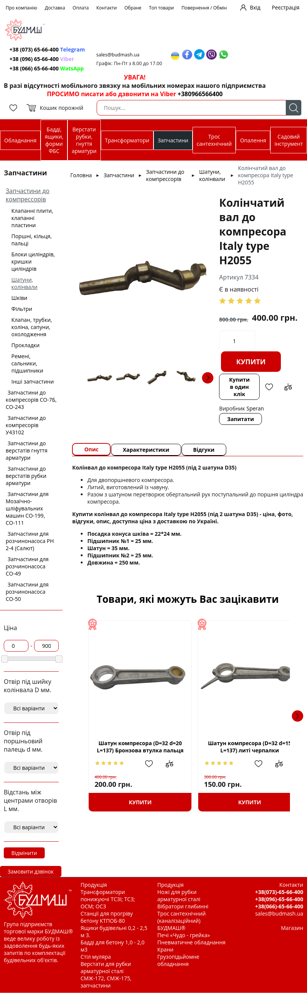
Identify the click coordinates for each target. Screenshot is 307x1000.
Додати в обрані (269, 387)
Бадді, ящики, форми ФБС (54, 140)
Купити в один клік (239, 387)
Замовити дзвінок (31, 871)
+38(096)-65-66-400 (279, 899)
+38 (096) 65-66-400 (41, 58)
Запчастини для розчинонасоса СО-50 (27, 591)
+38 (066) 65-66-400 (46, 68)
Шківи (19, 297)
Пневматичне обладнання (191, 942)
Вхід (255, 7)
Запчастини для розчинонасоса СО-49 (27, 566)
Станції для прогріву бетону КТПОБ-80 (107, 917)
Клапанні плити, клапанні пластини (32, 218)
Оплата (81, 8)
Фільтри (21, 308)
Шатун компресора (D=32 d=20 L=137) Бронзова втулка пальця (136, 747)
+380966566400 (200, 94)
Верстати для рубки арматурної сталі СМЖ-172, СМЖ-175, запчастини (106, 974)
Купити (251, 361)
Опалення (253, 140)
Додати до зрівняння (288, 387)
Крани (165, 949)
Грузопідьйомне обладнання (178, 960)
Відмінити (24, 852)
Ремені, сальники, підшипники (27, 363)
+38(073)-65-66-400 (279, 891)
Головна (81, 175)
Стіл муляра (96, 956)
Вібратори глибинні (182, 906)
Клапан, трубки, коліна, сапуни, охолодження (31, 327)
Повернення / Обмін (204, 8)
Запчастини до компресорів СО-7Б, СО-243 (31, 399)
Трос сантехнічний (214, 140)
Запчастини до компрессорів (27, 195)
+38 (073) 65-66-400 (47, 49)
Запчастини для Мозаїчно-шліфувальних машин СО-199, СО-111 (27, 508)
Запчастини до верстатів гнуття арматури (26, 450)
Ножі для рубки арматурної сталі (178, 895)
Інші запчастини (32, 381)
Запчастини (173, 140)
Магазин (292, 927)
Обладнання (20, 140)
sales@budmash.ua (117, 54)
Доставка (55, 8)
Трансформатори (127, 140)
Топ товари (161, 8)
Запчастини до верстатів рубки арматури (26, 476)
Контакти (106, 8)
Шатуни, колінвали (24, 283)
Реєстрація (285, 7)
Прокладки (25, 345)
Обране (132, 8)
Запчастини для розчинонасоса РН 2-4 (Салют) (30, 541)
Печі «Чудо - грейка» (183, 935)
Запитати (240, 419)
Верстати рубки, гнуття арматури (84, 140)
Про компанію (21, 8)
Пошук (293, 107)
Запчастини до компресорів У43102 (26, 425)
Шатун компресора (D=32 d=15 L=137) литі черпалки (238, 746)
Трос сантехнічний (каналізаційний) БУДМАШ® (181, 920)
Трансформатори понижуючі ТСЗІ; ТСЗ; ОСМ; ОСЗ (108, 899)
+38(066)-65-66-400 (279, 906)
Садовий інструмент (288, 140)
